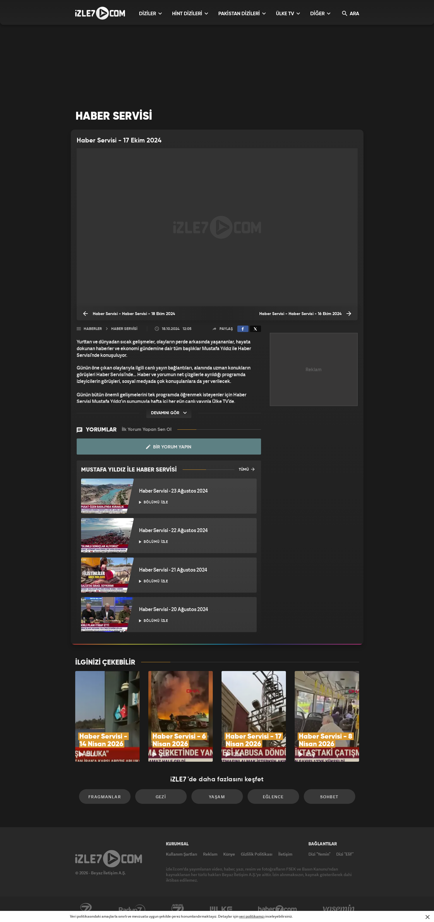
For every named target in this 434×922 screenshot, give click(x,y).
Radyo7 (132, 909)
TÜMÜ (247, 469)
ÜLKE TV (288, 13)
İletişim (285, 854)
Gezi (161, 796)
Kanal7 (85, 909)
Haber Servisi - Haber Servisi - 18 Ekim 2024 (129, 313)
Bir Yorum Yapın (168, 447)
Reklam (210, 854)
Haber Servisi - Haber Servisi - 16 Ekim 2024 (305, 313)
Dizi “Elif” (345, 854)
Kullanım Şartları (181, 854)
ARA (350, 13)
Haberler (93, 329)
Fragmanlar (104, 796)
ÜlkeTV (221, 909)
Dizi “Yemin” (319, 854)
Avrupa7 (177, 909)
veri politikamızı (252, 916)
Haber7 (277, 909)
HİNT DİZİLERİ (190, 13)
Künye (229, 854)
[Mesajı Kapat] (428, 917)
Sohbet (329, 796)
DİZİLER (150, 13)
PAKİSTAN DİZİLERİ (242, 13)
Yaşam (217, 796)
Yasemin (339, 909)
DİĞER (320, 13)
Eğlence (273, 796)
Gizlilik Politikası (256, 854)
